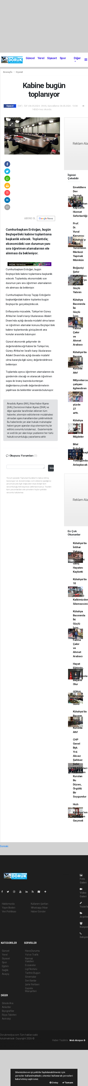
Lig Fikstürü (31, 969)
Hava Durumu (32, 950)
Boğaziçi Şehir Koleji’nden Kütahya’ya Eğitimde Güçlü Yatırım (80, 280)
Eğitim (5, 966)
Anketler (6, 1007)
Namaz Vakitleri (29, 960)
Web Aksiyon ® (77, 1040)
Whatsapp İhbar (39, 907)
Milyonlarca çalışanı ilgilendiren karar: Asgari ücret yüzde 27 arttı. (80, 396)
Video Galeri (83, 893)
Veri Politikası (9, 911)
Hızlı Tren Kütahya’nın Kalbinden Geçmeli (80, 812)
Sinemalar (30, 976)
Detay (54, 1082)
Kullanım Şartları (39, 903)
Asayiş (5, 974)
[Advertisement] (44, 26)
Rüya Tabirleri (9, 1014)
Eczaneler (30, 965)
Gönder (52, 468)
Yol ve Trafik (31, 954)
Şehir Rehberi (32, 984)
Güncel (30, 58)
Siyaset (52, 58)
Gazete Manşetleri (30, 990)
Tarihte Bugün (32, 972)
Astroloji (6, 1018)
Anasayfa (8, 72)
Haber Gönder (38, 911)
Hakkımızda (8, 903)
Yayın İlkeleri (8, 907)
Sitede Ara (7, 1003)
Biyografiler (8, 1011)
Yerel (41, 58)
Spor (63, 58)
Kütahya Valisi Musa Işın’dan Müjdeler (78, 428)
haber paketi (15, 1042)
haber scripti (29, 1042)
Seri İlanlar (30, 980)
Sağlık (5, 970)
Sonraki (4, 846)
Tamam (67, 1082)
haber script (14, 1045)
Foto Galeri (83, 879)
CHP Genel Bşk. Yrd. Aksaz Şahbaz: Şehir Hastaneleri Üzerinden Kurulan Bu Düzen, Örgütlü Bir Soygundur (80, 768)
